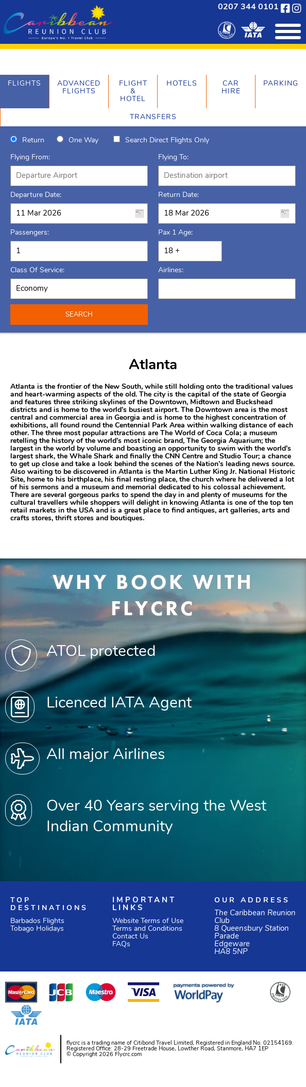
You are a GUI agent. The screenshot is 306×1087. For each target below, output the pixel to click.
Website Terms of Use (147, 921)
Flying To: (173, 157)
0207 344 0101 (248, 7)
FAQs (121, 944)
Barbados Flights (37, 921)
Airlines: (170, 270)
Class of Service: (37, 270)
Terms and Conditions (147, 929)
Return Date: (178, 195)
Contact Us (130, 937)
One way (83, 140)
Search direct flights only (167, 140)
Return (33, 140)
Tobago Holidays (37, 929)
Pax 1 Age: (175, 233)
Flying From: (30, 157)
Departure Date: (35, 195)
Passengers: (29, 233)
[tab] (24, 91)
